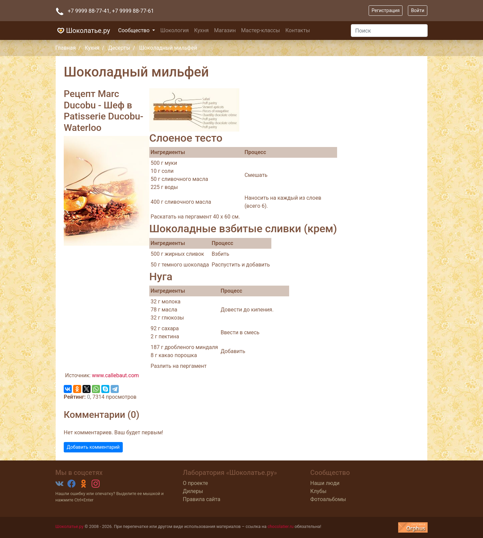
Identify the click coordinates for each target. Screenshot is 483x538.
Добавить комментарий (93, 447)
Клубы (318, 491)
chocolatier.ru (281, 526)
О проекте (195, 483)
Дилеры (193, 491)
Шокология (174, 30)
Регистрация (386, 10)
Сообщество (134, 30)
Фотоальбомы (328, 499)
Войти (417, 10)
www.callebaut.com (115, 375)
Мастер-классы (260, 30)
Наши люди (324, 483)
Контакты (297, 30)
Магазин (225, 30)
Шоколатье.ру (82, 30)
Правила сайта (201, 499)
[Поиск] (389, 30)
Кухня (201, 30)
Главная (65, 48)
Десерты (119, 48)
